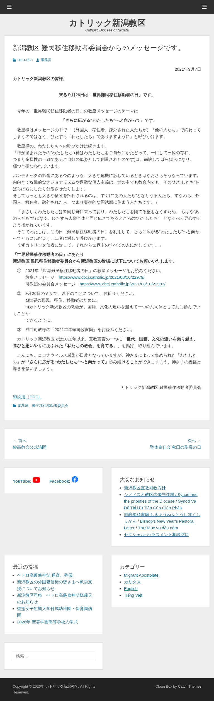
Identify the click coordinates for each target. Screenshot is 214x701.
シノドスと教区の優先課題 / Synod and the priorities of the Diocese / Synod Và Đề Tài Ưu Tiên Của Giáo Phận (161, 501)
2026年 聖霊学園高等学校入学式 (47, 621)
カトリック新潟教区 (107, 23)
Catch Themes (189, 686)
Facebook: (59, 481)
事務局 (46, 60)
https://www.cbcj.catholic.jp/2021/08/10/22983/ (123, 284)
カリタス (132, 581)
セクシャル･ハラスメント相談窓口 (156, 534)
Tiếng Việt (133, 595)
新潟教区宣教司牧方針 (145, 487)
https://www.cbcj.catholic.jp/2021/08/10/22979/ (102, 277)
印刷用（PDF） (27, 396)
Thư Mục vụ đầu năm (158, 527)
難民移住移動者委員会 (50, 406)
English (131, 588)
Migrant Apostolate (141, 575)
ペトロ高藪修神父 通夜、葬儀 (44, 575)
